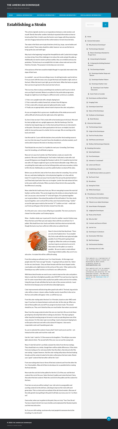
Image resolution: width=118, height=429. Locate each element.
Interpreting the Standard (98, 59)
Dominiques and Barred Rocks (98, 98)
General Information (24, 15)
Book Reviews (94, 119)
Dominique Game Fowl (96, 106)
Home (11, 15)
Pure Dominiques (94, 156)
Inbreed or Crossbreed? (96, 160)
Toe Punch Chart (94, 177)
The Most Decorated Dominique (99, 198)
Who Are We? (93, 219)
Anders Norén (18, 425)
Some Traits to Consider (97, 94)
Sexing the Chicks (94, 185)
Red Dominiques (94, 240)
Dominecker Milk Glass (96, 236)
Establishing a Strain (95, 169)
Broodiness (92, 181)
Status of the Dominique (96, 111)
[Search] (105, 24)
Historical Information (45, 15)
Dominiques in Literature (96, 231)
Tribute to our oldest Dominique (98, 202)
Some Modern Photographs (97, 206)
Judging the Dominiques (96, 210)
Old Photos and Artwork (96, 139)
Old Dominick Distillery (96, 244)
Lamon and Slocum (94, 165)
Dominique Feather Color (99, 84)
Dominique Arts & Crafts (96, 248)
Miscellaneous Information (91, 15)
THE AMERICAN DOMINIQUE (25, 5)
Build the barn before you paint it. (100, 173)
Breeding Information (67, 15)
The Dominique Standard (96, 49)
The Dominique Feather (97, 69)
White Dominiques (94, 190)
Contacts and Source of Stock (98, 223)
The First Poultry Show (96, 135)
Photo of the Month (95, 215)
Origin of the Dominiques (96, 131)
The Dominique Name (95, 127)
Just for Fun (92, 227)
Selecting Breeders (94, 152)
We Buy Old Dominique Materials (99, 144)
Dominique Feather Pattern (100, 79)
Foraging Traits (93, 102)
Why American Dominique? (97, 45)
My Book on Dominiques (96, 115)
